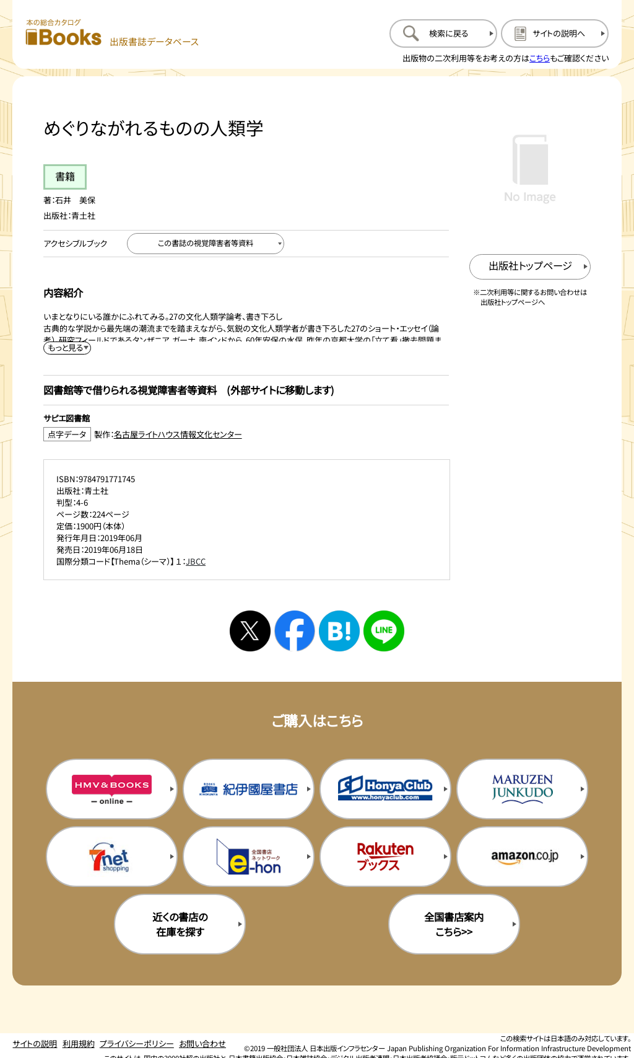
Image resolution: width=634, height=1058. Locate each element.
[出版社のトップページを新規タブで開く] (530, 267)
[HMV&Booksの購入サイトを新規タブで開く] (112, 789)
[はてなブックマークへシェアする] (339, 631)
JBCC (196, 561)
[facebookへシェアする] (294, 631)
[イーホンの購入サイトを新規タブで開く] (249, 856)
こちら (539, 58)
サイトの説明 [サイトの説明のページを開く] (34, 1043)
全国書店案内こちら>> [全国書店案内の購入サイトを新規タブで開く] (454, 924)
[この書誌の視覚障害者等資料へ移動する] (205, 243)
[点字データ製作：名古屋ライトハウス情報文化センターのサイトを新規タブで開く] (246, 434)
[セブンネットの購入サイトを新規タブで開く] (112, 856)
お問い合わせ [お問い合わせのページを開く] (202, 1043)
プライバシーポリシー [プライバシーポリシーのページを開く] (137, 1043)
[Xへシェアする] (250, 631)
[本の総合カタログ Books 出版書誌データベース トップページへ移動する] (112, 33)
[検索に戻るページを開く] (443, 33)
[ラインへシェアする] (383, 631)
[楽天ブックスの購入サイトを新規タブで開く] (385, 856)
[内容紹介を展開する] (67, 348)
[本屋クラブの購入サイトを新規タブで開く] (385, 789)
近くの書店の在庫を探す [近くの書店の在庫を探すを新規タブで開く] (179, 924)
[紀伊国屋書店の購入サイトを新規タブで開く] (249, 789)
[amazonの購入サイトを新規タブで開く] (522, 856)
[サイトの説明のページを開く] (555, 33)
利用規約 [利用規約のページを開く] (79, 1043)
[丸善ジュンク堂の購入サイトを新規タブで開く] (522, 789)
